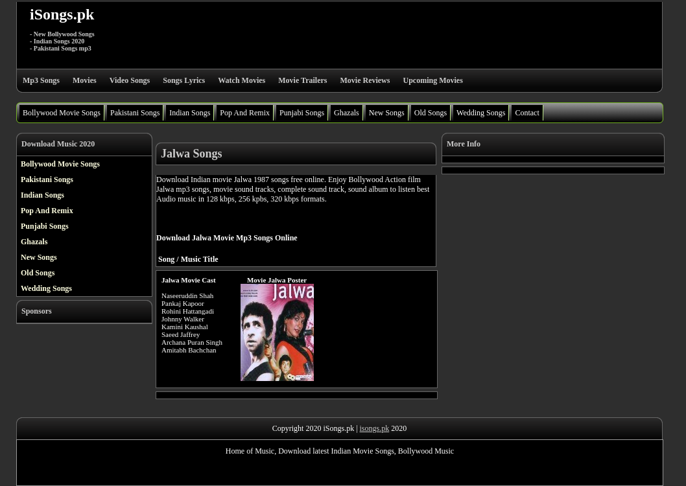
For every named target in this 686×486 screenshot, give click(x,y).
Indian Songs (189, 112)
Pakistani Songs (135, 112)
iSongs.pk (62, 14)
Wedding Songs (480, 112)
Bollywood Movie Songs (62, 112)
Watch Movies (241, 80)
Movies (85, 80)
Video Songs (130, 80)
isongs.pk (375, 428)
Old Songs (430, 112)
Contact (527, 112)
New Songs (387, 112)
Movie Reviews (365, 80)
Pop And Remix (245, 112)
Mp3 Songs (41, 80)
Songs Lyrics (184, 80)
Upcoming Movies (432, 80)
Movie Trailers (302, 80)
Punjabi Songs (301, 112)
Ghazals (346, 112)
